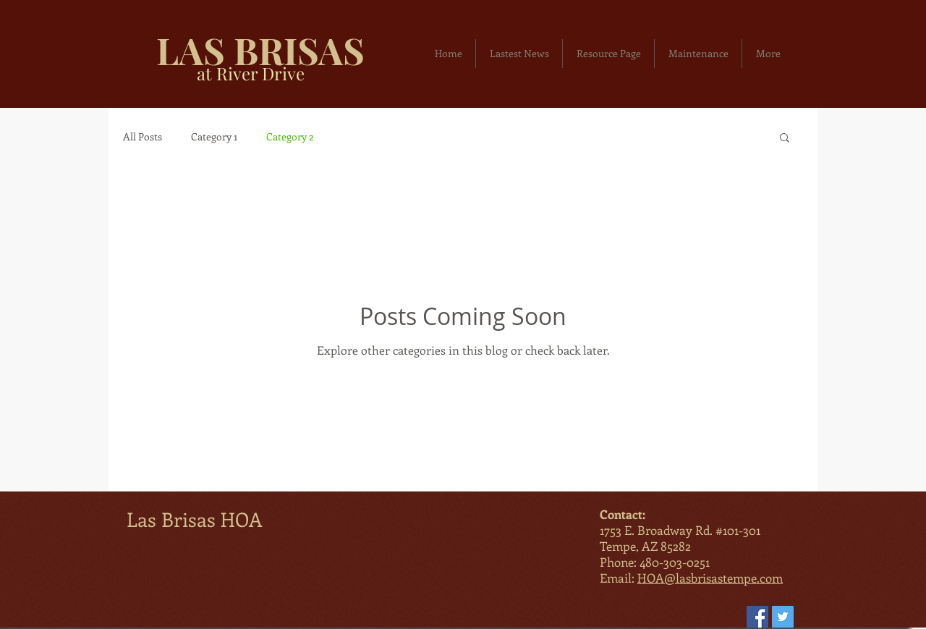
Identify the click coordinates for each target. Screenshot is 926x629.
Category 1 (214, 136)
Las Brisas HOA (195, 519)
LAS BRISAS (260, 50)
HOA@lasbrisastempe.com (710, 578)
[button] (784, 138)
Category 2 (290, 136)
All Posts (142, 136)
